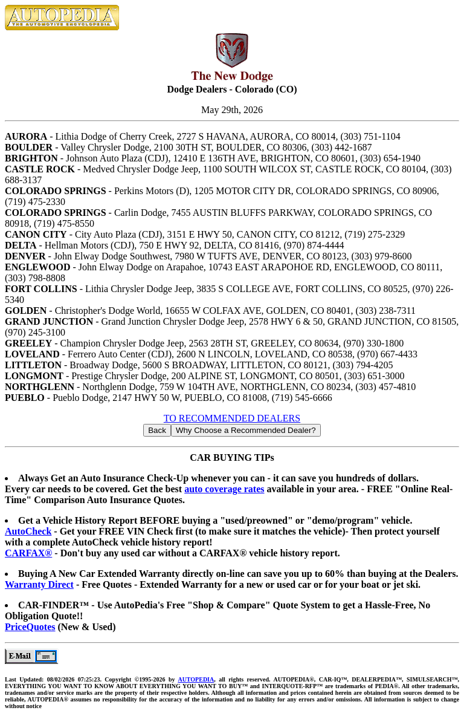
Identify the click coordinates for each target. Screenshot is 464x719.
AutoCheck (28, 531)
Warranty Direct (39, 584)
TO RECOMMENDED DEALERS (232, 418)
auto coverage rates (224, 489)
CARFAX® (28, 553)
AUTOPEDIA (196, 679)
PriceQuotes (30, 627)
